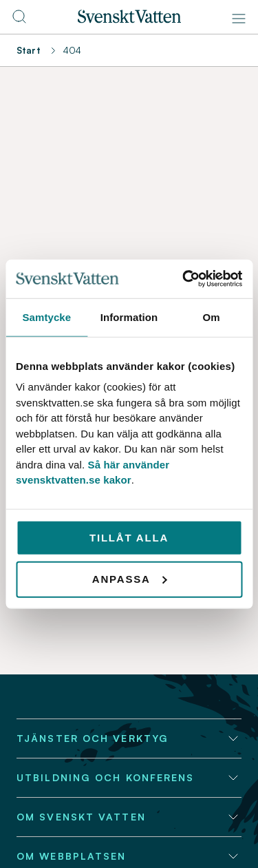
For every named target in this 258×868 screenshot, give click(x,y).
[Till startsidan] (129, 19)
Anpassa (129, 579)
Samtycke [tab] (46, 316)
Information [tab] (129, 316)
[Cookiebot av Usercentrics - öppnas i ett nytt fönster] (183, 279)
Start (29, 50)
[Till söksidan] (19, 21)
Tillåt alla (129, 537)
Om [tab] (211, 316)
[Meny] (238, 18)
